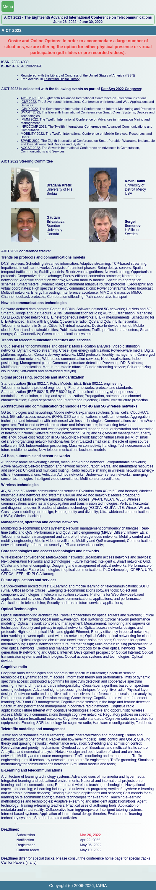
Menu (8, 6)
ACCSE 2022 (30, 148)
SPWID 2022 (30, 140)
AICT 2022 (28, 98)
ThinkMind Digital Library (61, 79)
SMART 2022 (30, 112)
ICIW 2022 (28, 101)
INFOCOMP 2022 (33, 126)
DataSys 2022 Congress (121, 89)
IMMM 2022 (29, 119)
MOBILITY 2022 (32, 133)
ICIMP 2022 (29, 109)
